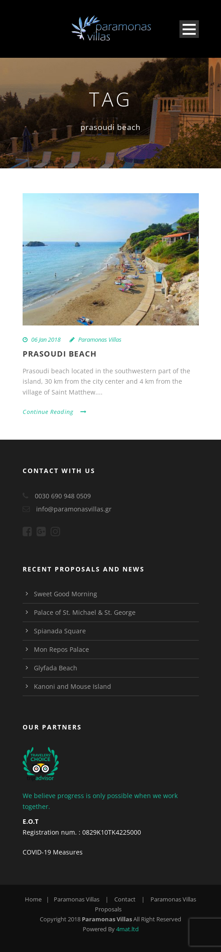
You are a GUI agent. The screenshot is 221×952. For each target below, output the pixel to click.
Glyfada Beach (55, 668)
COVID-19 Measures (53, 852)
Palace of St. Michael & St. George (85, 612)
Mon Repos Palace (61, 649)
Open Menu (189, 29)
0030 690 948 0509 (63, 496)
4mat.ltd (127, 929)
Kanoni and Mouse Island (72, 686)
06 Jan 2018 (46, 339)
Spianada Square (60, 631)
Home (33, 899)
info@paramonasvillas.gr (74, 509)
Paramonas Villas (100, 339)
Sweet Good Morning (65, 594)
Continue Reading (55, 412)
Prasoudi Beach (60, 353)
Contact (125, 899)
